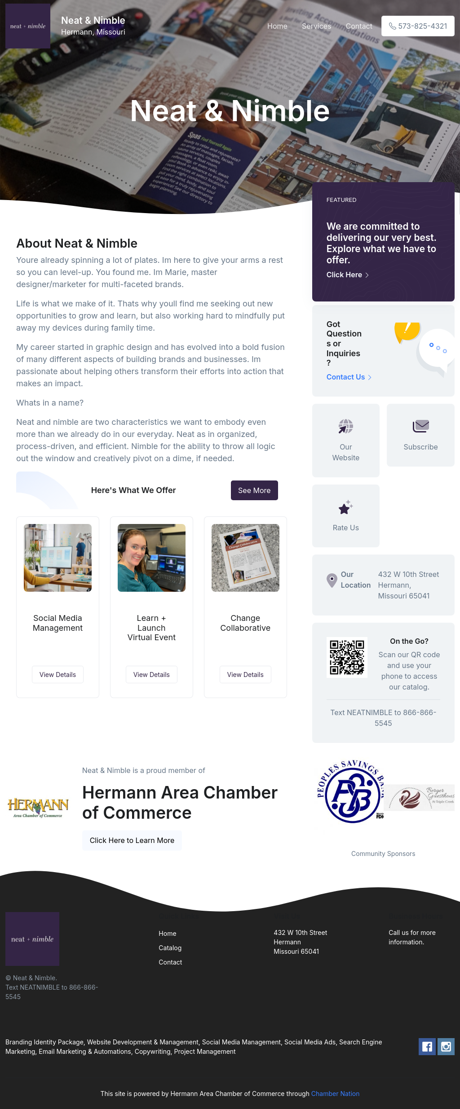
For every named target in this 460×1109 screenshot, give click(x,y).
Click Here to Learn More (132, 840)
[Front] (29, 26)
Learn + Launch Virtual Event (152, 627)
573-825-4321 (418, 26)
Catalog (170, 948)
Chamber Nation (335, 1093)
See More (254, 490)
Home (277, 26)
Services (317, 26)
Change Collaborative (245, 623)
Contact (359, 26)
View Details (58, 674)
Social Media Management (58, 623)
